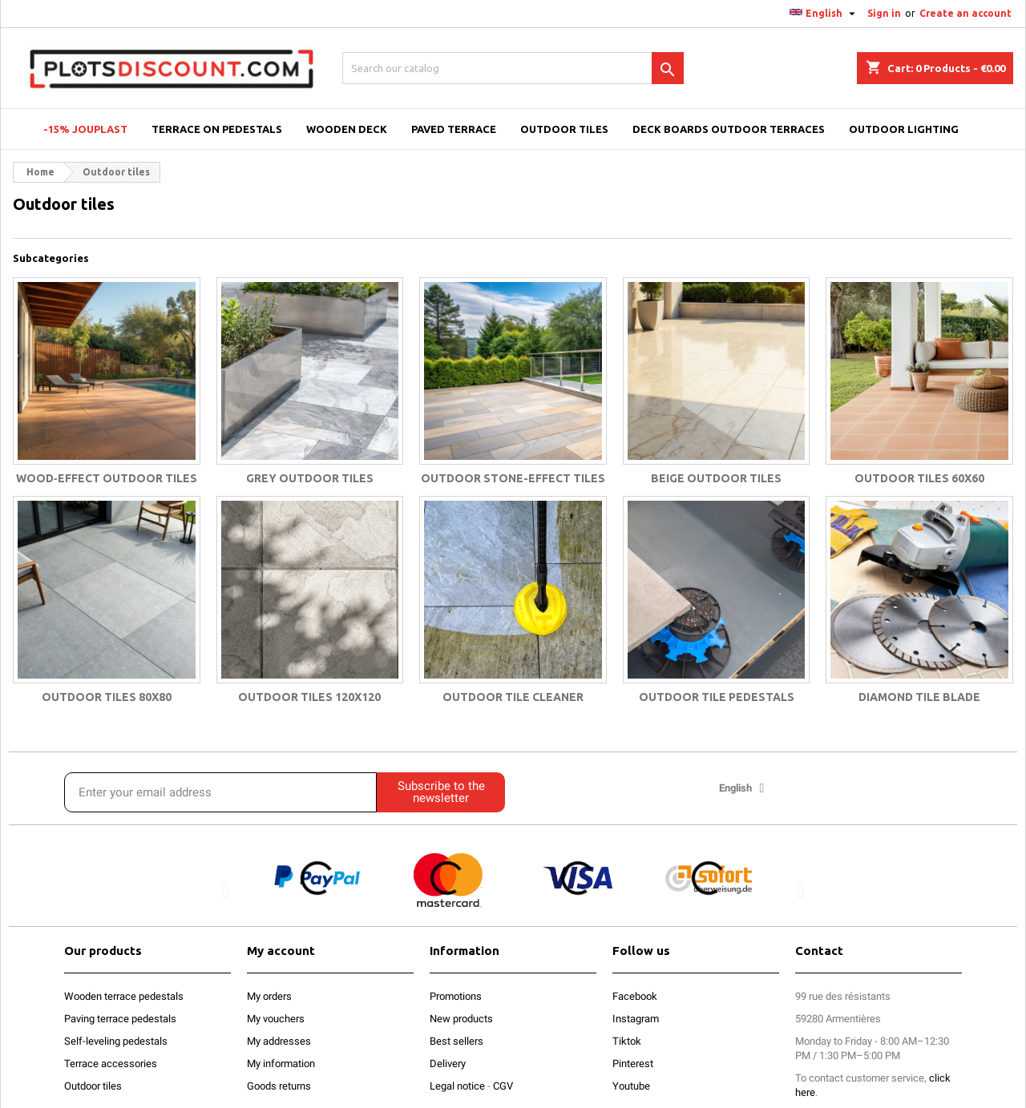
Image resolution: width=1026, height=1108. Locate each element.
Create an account (965, 13)
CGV (503, 1086)
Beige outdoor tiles (716, 478)
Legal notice (457, 1086)
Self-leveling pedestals (116, 1041)
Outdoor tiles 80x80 (107, 697)
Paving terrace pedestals (120, 1019)
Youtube (631, 1086)
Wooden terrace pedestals (124, 996)
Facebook (634, 996)
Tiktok (626, 1041)
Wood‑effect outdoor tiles (106, 478)
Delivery (448, 1064)
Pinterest (632, 1064)
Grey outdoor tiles (310, 478)
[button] (225, 890)
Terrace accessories (110, 1064)
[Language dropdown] (824, 13)
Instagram (635, 1019)
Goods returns (279, 1086)
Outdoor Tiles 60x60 (919, 478)
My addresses (279, 1041)
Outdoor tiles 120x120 (309, 697)
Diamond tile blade (919, 697)
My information (281, 1064)
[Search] (513, 68)
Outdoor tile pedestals (716, 697)
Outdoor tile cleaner (513, 697)
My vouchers (276, 1019)
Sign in (884, 13)
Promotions (456, 996)
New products (461, 1019)
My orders (269, 996)
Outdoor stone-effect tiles (513, 478)
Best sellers (456, 1041)
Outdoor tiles (93, 1086)
